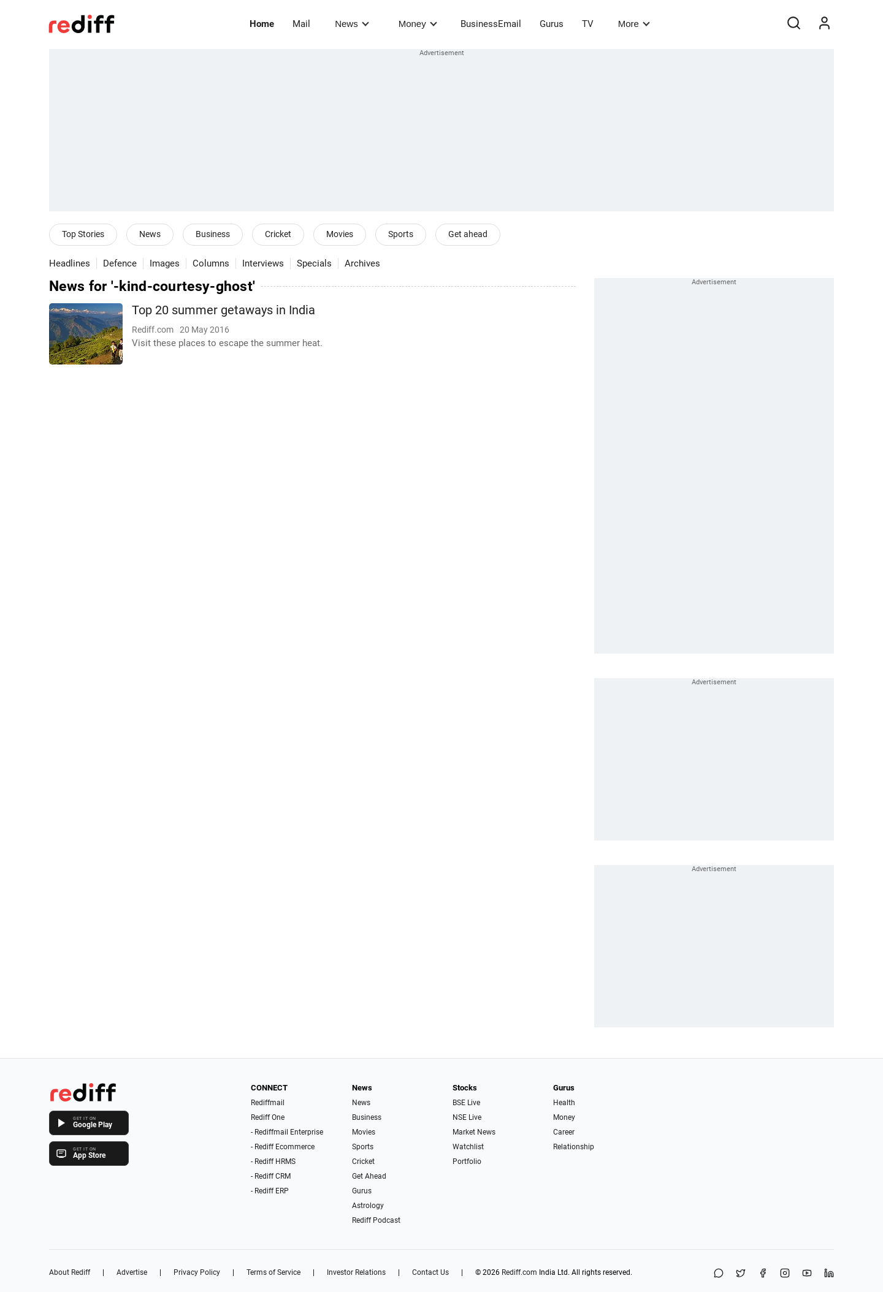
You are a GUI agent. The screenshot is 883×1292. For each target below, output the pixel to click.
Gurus (552, 23)
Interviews (263, 263)
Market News (474, 1132)
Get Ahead (369, 1176)
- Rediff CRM (271, 1176)
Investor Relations (356, 1272)
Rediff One (268, 1117)
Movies (339, 234)
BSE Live (466, 1102)
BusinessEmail (491, 23)
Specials (314, 263)
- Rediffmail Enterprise (287, 1132)
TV (588, 23)
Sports (400, 234)
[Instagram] (785, 1274)
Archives (362, 263)
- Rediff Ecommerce (283, 1147)
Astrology (368, 1205)
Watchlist (468, 1147)
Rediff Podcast (376, 1220)
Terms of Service (273, 1272)
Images (165, 263)
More (634, 23)
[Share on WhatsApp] (719, 1274)
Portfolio (467, 1161)
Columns (211, 263)
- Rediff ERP (270, 1191)
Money (418, 23)
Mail (301, 23)
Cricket (278, 234)
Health (564, 1102)
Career (564, 1132)
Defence (120, 263)
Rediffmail (268, 1102)
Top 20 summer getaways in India (223, 310)
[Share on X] (741, 1274)
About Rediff (69, 1272)
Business (213, 234)
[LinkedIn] (829, 1274)
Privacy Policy (197, 1272)
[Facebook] (763, 1274)
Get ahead (467, 234)
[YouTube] (807, 1274)
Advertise (132, 1272)
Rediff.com (519, 1272)
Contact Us (430, 1272)
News (352, 23)
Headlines (69, 263)
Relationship (573, 1147)
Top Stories (83, 234)
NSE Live (467, 1117)
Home (262, 23)
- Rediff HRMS (273, 1161)
